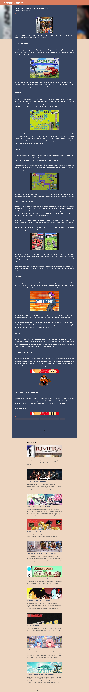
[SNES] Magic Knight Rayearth (34, 531)
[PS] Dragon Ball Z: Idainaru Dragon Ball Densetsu (39, 600)
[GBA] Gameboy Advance (20, 419)
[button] (15, 13)
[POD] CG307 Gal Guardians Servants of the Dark (38, 506)
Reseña (52, 419)
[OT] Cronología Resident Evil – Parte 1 (36, 481)
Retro (57, 419)
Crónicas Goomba (13, 2)
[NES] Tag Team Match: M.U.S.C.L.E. (35, 625)
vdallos (62, 419)
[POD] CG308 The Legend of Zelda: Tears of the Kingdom (40, 674)
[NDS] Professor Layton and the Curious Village (38, 578)
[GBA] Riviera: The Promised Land (35, 458)
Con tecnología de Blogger (44, 690)
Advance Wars (35, 419)
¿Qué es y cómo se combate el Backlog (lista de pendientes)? (41, 553)
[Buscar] (87, 2)
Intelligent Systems (44, 419)
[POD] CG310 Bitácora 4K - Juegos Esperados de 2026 (40, 649)
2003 (29, 419)
